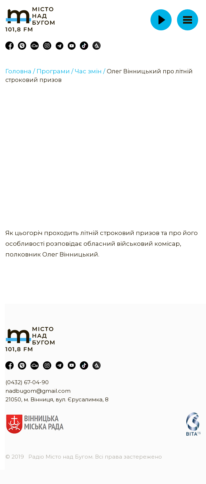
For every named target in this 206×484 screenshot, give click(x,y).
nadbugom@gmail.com (38, 390)
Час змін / (90, 71)
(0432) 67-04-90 (27, 382)
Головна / (20, 71)
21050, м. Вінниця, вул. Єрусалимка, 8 (57, 399)
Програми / (55, 71)
